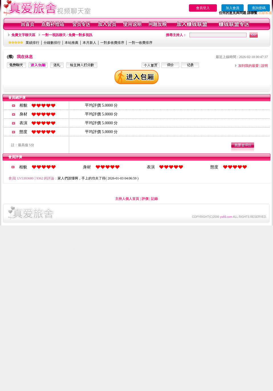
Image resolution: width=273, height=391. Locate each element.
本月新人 (89, 43)
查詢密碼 (259, 8)
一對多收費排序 (112, 43)
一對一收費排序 (140, 43)
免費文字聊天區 (23, 35)
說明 (264, 66)
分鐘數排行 (52, 43)
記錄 (154, 199)
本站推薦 (71, 43)
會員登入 (203, 8)
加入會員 (232, 8)
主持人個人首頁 (127, 199)
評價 (145, 199)
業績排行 (32, 43)
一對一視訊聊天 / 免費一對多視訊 (67, 35)
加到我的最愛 (248, 66)
